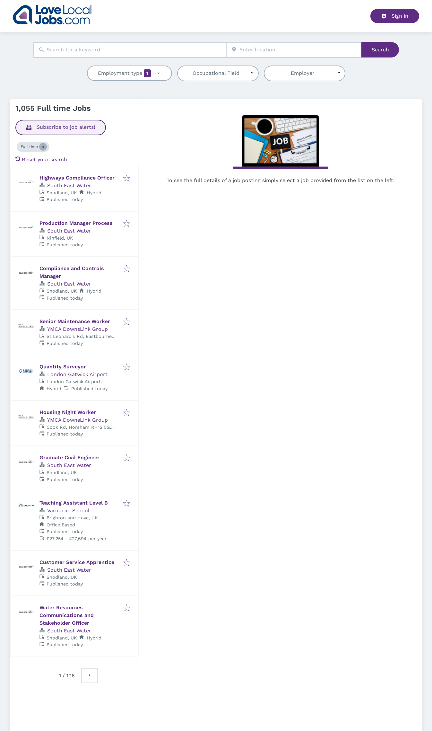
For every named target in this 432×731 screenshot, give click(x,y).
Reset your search (41, 159)
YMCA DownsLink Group (77, 329)
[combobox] (129, 50)
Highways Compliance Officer (77, 178)
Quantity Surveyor (62, 367)
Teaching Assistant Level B (73, 503)
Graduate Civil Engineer (69, 457)
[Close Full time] (43, 147)
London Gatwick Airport (77, 374)
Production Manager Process (76, 223)
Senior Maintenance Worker (74, 321)
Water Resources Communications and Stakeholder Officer (66, 615)
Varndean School (68, 510)
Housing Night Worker (67, 412)
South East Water (69, 185)
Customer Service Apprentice (76, 562)
